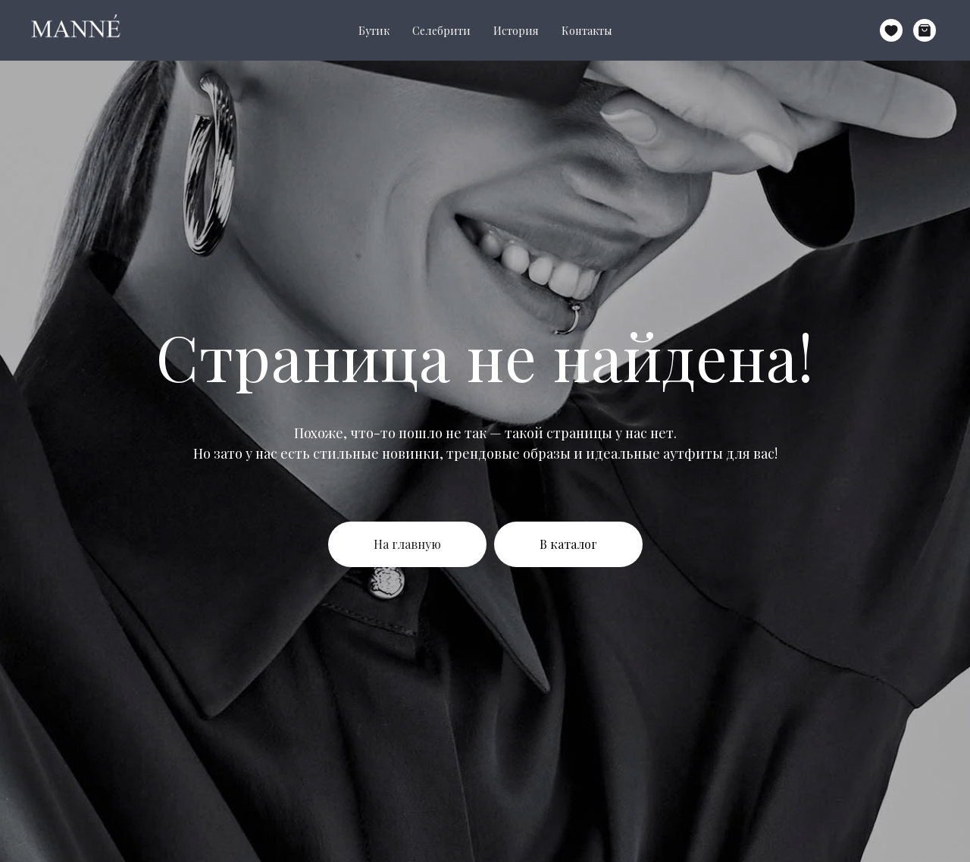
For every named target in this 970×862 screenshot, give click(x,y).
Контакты (587, 31)
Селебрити (441, 31)
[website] (891, 30)
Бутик (374, 31)
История (516, 31)
